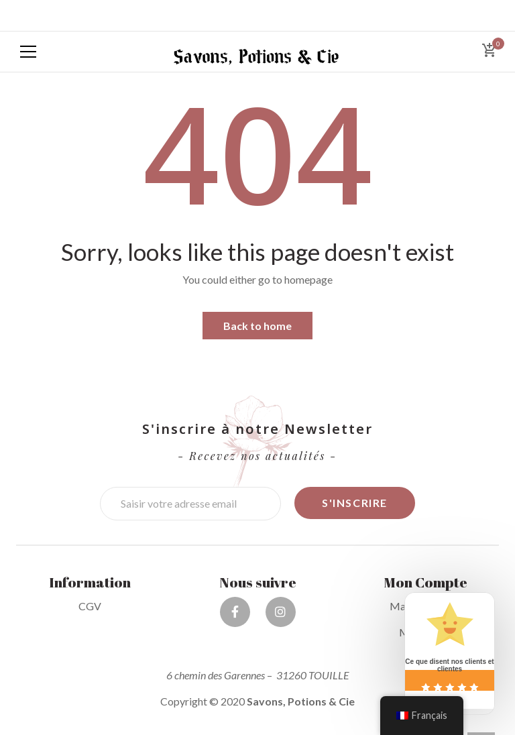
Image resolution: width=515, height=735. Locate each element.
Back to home (257, 325)
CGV (89, 606)
